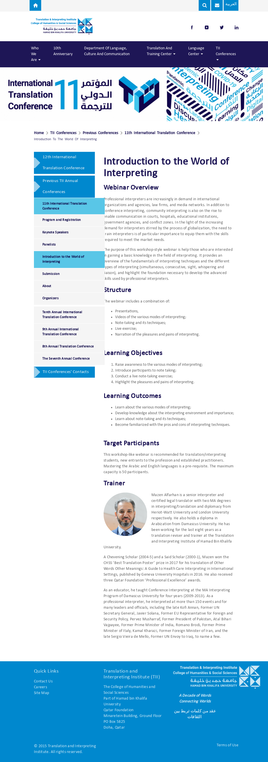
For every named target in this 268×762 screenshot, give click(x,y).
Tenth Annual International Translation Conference (62, 315)
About (46, 286)
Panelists (49, 244)
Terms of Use (227, 745)
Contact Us (43, 681)
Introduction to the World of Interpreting (63, 259)
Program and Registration (61, 220)
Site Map (41, 693)
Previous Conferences (100, 133)
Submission (50, 274)
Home (39, 133)
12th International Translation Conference (63, 162)
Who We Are (36, 54)
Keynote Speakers (55, 232)
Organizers (50, 298)
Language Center (196, 51)
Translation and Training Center (161, 51)
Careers (40, 687)
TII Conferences (226, 53)
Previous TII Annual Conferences (60, 186)
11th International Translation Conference (159, 133)
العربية (230, 4)
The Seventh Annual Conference (66, 359)
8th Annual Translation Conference (68, 346)
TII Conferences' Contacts (66, 372)
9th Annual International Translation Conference (60, 332)
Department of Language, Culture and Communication (107, 51)
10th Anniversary (63, 51)
